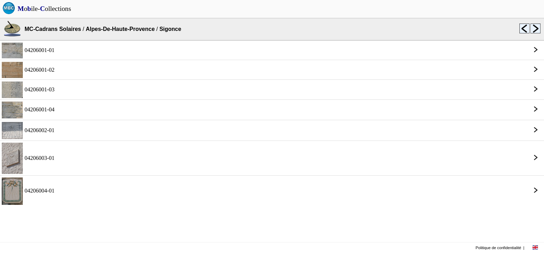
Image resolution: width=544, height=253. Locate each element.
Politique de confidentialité (498, 248)
